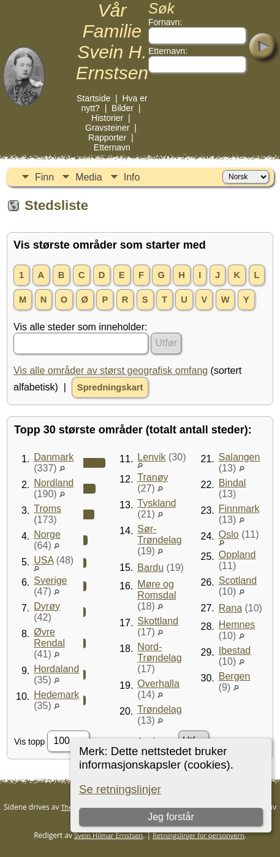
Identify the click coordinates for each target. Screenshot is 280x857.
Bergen (235, 676)
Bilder (123, 108)
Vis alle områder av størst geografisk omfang (110, 370)
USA (43, 560)
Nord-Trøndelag (159, 652)
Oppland (237, 554)
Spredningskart (110, 387)
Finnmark (239, 508)
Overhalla (158, 683)
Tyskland (156, 503)
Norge (47, 534)
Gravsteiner (107, 128)
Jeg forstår (171, 817)
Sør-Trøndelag (159, 534)
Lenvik (151, 457)
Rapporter (107, 137)
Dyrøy (47, 606)
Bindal (232, 483)
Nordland (54, 483)
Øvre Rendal (49, 637)
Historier (107, 118)
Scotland (238, 580)
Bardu (150, 567)
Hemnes (237, 624)
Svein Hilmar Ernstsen (108, 835)
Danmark (54, 457)
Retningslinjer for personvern (198, 835)
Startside (93, 98)
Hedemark (56, 694)
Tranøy (152, 477)
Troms (47, 508)
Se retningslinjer (120, 789)
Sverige (50, 580)
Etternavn (112, 147)
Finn (44, 177)
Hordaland (56, 669)
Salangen (239, 457)
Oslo (229, 534)
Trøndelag (159, 709)
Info (132, 177)
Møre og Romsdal (156, 589)
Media (88, 177)
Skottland (157, 621)
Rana (230, 608)
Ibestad (235, 650)
